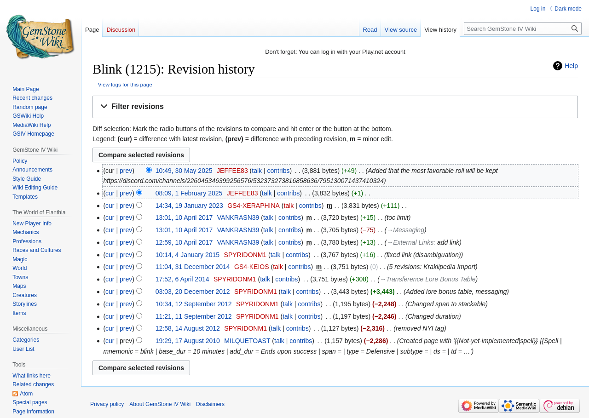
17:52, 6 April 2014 (182, 279)
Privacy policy (107, 404)
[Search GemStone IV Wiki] (523, 28)
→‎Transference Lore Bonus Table (428, 279)
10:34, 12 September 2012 (194, 304)
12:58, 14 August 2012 (188, 328)
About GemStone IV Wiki (160, 404)
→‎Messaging (405, 230)
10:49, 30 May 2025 (184, 170)
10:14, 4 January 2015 (187, 254)
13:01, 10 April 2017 (184, 217)
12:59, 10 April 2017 (184, 242)
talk (257, 170)
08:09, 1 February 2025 (189, 193)
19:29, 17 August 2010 (188, 340)
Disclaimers (210, 404)
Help (571, 65)
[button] (335, 107)
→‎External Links (410, 242)
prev (126, 170)
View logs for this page (125, 84)
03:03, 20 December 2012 (193, 291)
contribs (278, 170)
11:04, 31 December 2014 (193, 266)
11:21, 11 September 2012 (194, 316)
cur (109, 193)
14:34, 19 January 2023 (189, 205)
